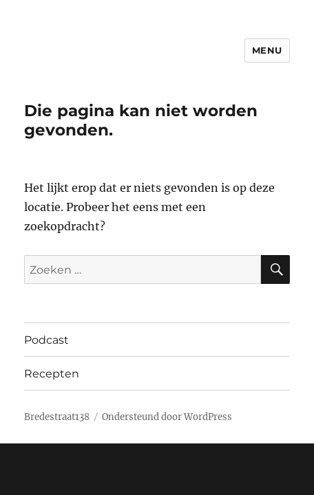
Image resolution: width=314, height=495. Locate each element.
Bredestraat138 (57, 417)
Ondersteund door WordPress (167, 417)
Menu (267, 50)
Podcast (46, 339)
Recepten (51, 373)
